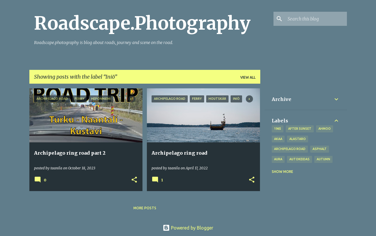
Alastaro (297, 139)
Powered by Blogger (188, 227)
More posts (144, 208)
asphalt (320, 149)
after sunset (299, 128)
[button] (134, 180)
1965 (277, 128)
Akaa (278, 139)
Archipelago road (290, 149)
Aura (278, 159)
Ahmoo (324, 128)
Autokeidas (299, 159)
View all (248, 77)
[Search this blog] (316, 19)
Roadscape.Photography (142, 23)
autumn (323, 159)
